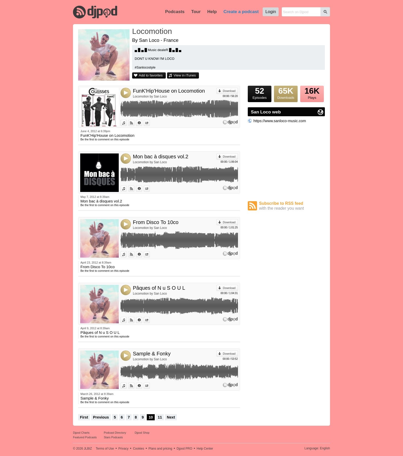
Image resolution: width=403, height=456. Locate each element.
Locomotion (152, 31)
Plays (312, 93)
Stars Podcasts (113, 437)
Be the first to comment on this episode (104, 139)
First (84, 417)
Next (171, 417)
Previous (101, 417)
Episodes (259, 93)
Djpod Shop (142, 432)
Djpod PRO (184, 448)
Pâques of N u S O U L (159, 288)
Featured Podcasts (85, 437)
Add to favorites (151, 75)
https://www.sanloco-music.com (279, 121)
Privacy (123, 448)
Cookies (138, 448)
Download (229, 90)
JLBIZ (88, 448)
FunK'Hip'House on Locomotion (169, 91)
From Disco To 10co (155, 222)
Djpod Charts (81, 432)
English (325, 448)
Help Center (205, 448)
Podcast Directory (115, 432)
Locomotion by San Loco (150, 96)
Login (270, 11)
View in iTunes (185, 75)
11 (160, 417)
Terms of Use (105, 448)
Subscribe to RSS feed (292, 206)
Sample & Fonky (152, 353)
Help (212, 11)
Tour (196, 11)
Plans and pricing (160, 448)
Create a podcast (241, 11)
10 (151, 417)
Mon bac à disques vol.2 (160, 156)
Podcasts (175, 11)
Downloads (286, 93)
